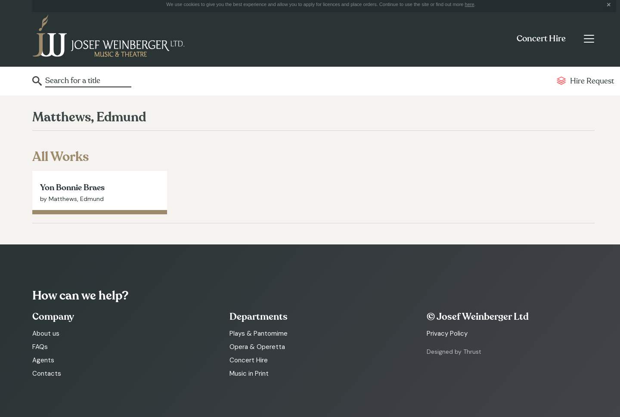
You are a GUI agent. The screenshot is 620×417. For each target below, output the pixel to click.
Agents (43, 360)
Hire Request (592, 81)
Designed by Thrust (454, 351)
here (469, 4)
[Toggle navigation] (589, 39)
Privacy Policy (447, 333)
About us (45, 333)
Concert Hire (541, 38)
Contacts (46, 373)
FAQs (40, 347)
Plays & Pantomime (258, 333)
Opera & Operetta (257, 347)
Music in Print (249, 373)
